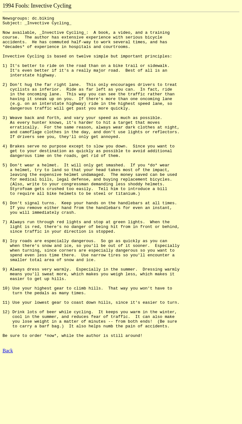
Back (8, 416)
